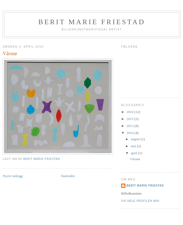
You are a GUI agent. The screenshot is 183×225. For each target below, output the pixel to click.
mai (134, 146)
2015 (130, 119)
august (136, 139)
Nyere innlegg (13, 176)
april (134, 153)
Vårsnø (135, 159)
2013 (130, 126)
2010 (130, 133)
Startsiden (68, 176)
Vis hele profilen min (140, 200)
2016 (130, 112)
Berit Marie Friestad (91, 22)
